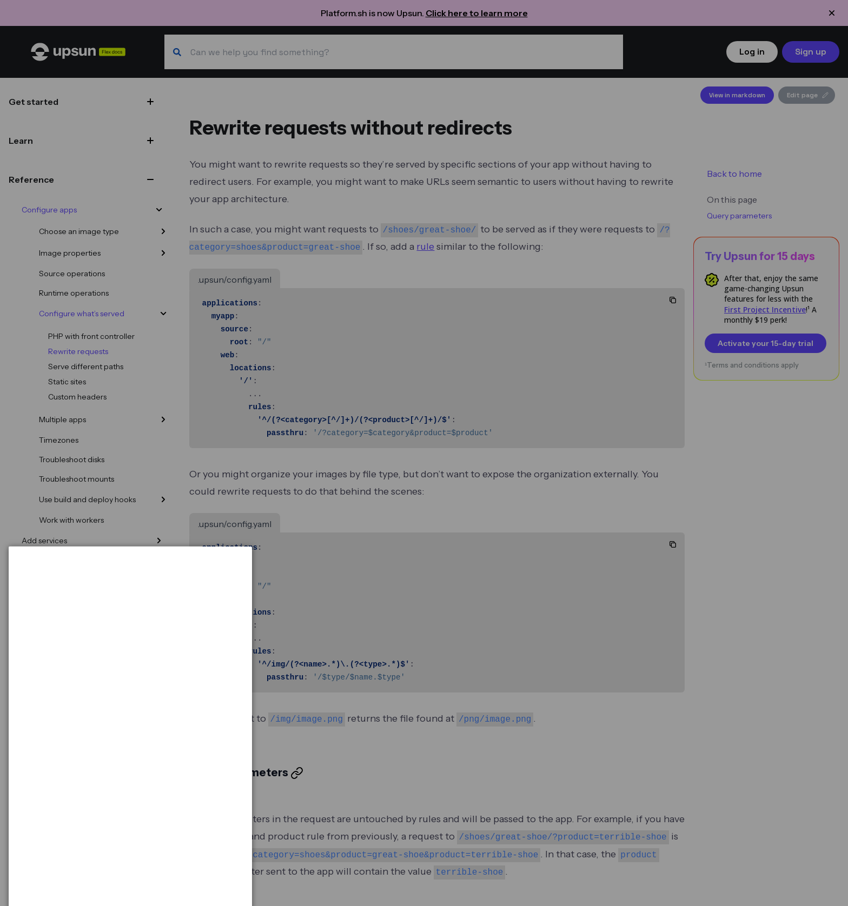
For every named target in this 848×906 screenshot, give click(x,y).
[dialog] (130, 856)
